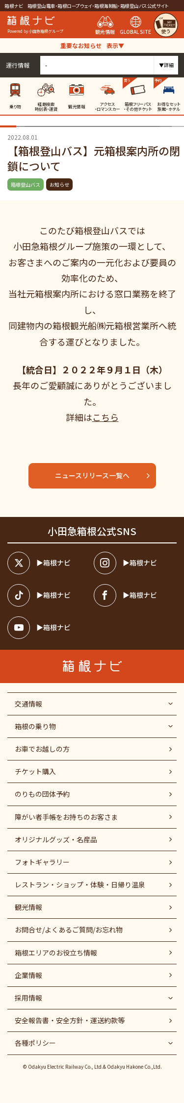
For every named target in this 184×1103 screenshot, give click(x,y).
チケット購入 (35, 771)
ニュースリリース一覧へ (103, 475)
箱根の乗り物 (35, 726)
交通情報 (28, 704)
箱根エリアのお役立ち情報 (56, 952)
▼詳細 (166, 65)
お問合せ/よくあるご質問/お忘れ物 (69, 929)
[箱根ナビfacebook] (135, 595)
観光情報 (28, 907)
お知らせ (59, 184)
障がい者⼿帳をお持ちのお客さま (66, 817)
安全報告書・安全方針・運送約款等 (70, 1020)
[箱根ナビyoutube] (48, 628)
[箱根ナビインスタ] (135, 563)
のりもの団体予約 (42, 794)
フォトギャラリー (42, 862)
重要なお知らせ (92, 45)
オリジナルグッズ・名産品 (56, 839)
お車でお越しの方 (42, 749)
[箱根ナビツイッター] (48, 563)
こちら (105, 417)
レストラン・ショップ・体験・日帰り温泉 (80, 884)
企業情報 (28, 975)
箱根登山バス (25, 184)
